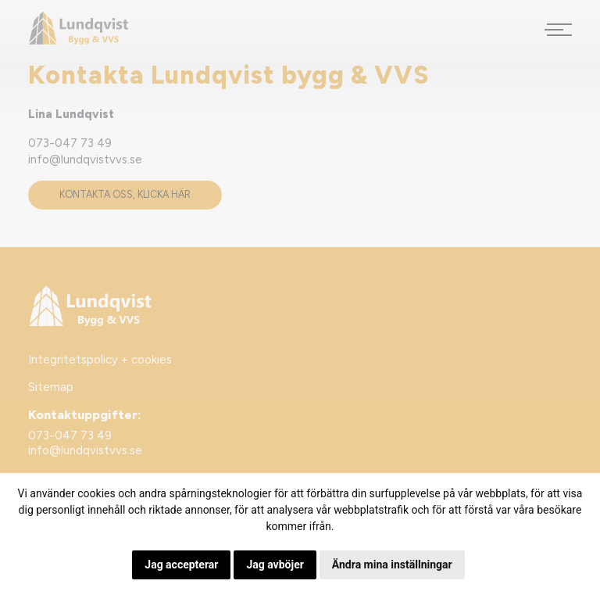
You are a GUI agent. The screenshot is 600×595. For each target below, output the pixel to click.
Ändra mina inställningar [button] (392, 564)
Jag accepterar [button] (181, 564)
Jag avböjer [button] (274, 564)
